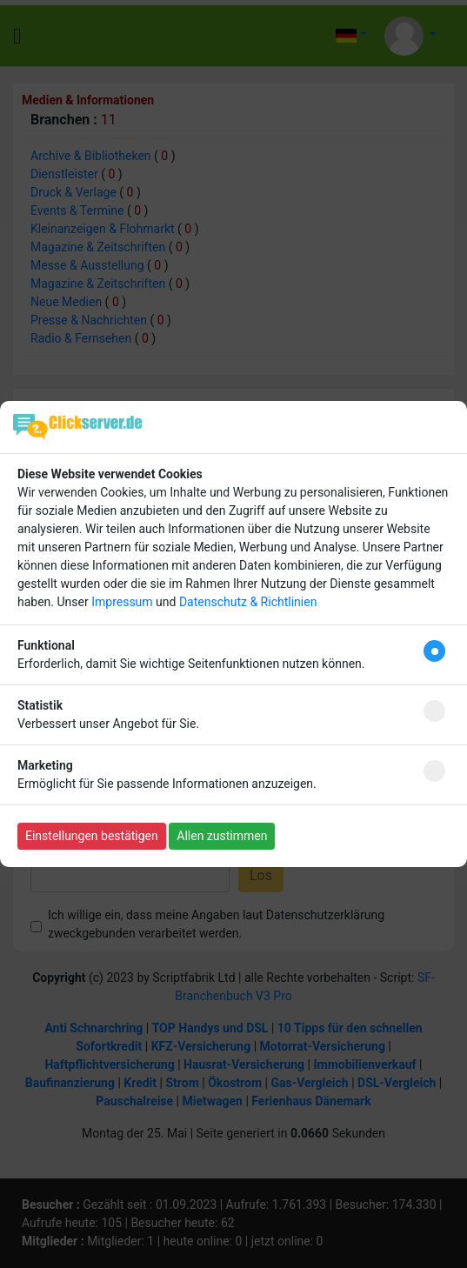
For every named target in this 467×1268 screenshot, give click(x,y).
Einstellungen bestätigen (91, 836)
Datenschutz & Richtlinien (248, 602)
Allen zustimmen (222, 836)
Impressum (121, 602)
